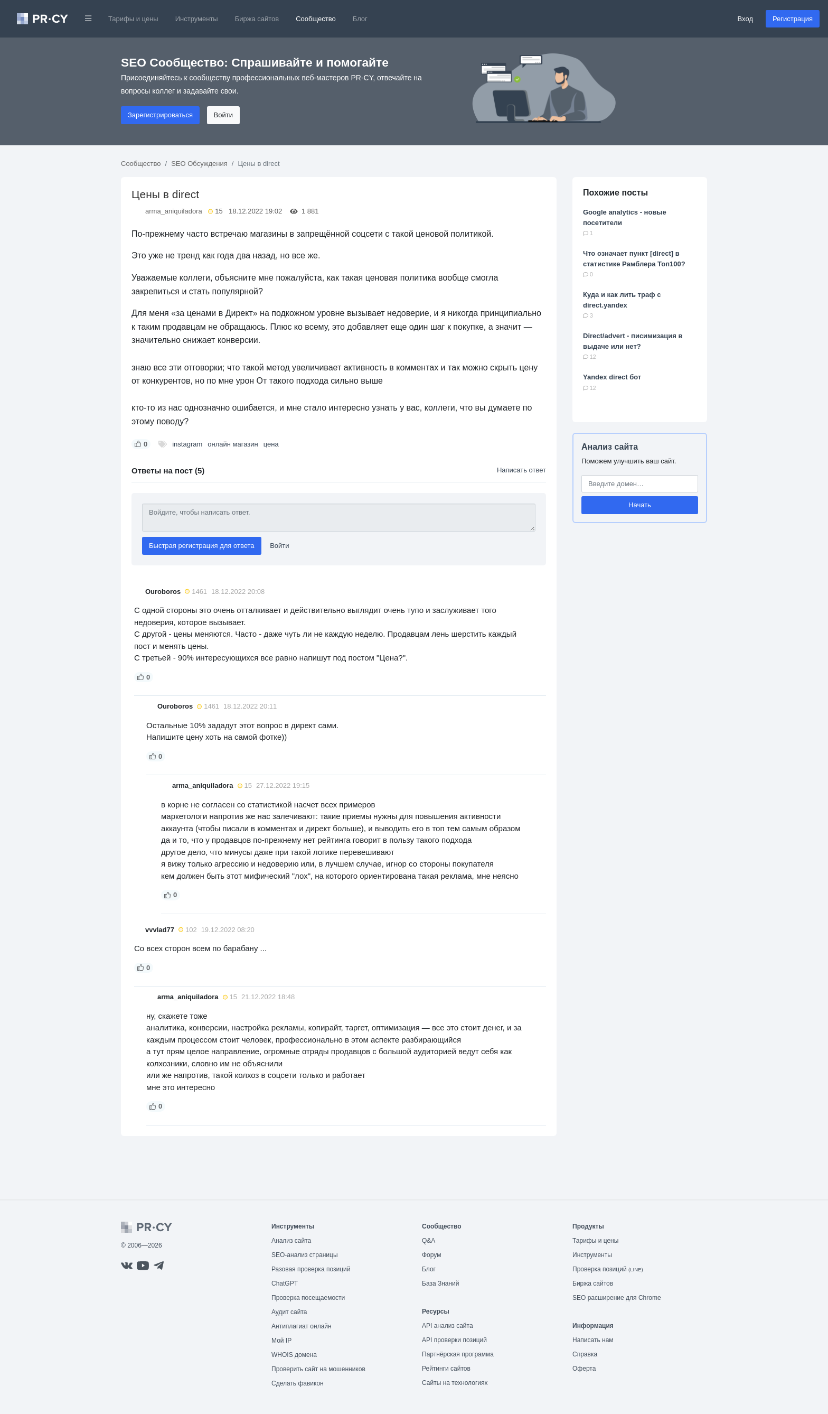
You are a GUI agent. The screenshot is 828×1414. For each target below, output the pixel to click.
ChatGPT (284, 1283)
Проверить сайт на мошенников (318, 1369)
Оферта (584, 1368)
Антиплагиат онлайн (301, 1326)
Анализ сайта (609, 446)
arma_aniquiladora (173, 211)
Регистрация (793, 19)
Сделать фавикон (297, 1383)
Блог (360, 19)
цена (271, 444)
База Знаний (440, 1283)
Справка (584, 1354)
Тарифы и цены (133, 19)
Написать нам (593, 1340)
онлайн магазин (233, 444)
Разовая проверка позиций (310, 1269)
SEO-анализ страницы (304, 1255)
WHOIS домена (294, 1355)
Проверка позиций (607, 1269)
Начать (639, 505)
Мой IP (281, 1340)
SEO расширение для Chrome (616, 1297)
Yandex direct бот (612, 377)
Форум (431, 1255)
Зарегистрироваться (160, 115)
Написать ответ (521, 470)
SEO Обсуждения (199, 164)
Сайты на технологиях (454, 1383)
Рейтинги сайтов (446, 1368)
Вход (745, 19)
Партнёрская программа (458, 1354)
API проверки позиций (454, 1340)
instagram (187, 444)
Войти (223, 115)
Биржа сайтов (257, 19)
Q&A (428, 1240)
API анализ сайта (447, 1325)
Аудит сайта (289, 1312)
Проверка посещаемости (308, 1297)
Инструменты (196, 19)
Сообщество (316, 19)
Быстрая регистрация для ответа (202, 546)
